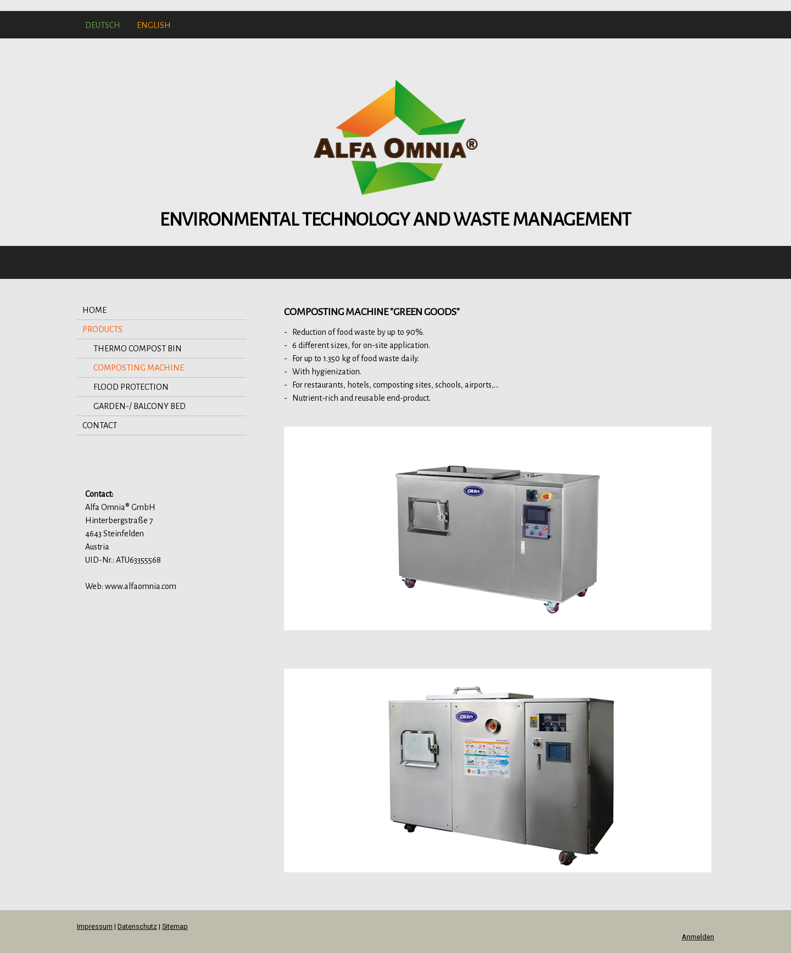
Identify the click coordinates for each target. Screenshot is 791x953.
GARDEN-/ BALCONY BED (139, 406)
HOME (94, 310)
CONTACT (99, 425)
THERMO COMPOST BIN (137, 348)
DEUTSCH (102, 25)
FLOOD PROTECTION (131, 387)
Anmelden (698, 937)
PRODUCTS (102, 329)
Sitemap (175, 926)
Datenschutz (137, 926)
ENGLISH (154, 25)
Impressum (95, 926)
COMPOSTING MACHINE (138, 367)
